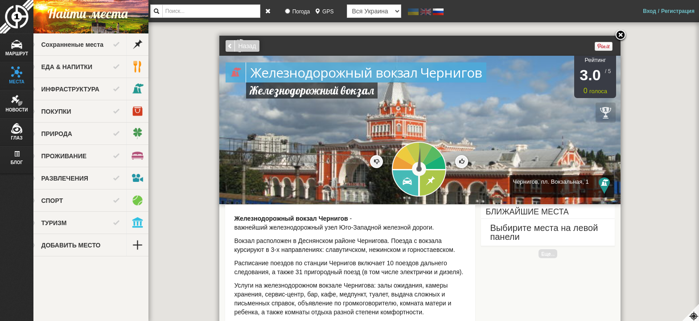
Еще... (555, 253)
